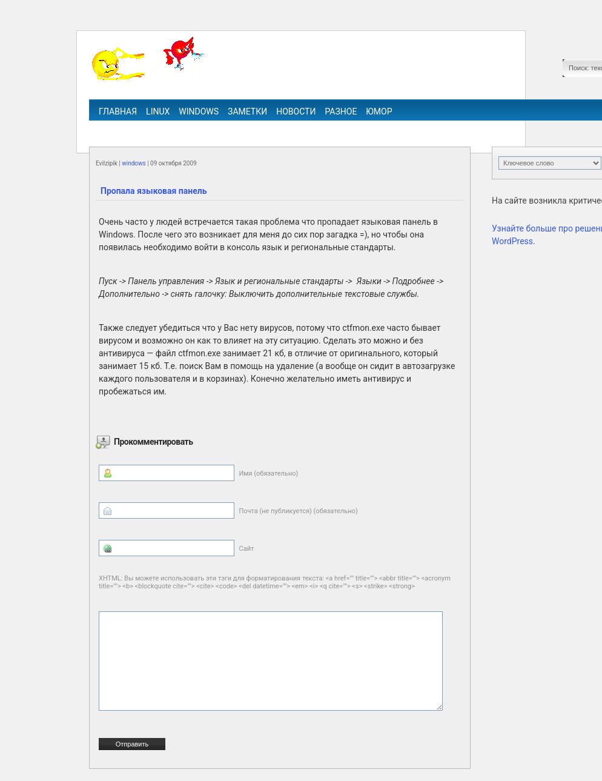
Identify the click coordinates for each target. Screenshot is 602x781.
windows (199, 111)
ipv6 (342, 128)
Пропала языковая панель (154, 191)
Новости (296, 111)
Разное (341, 111)
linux (158, 111)
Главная (118, 111)
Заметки (247, 111)
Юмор (379, 111)
